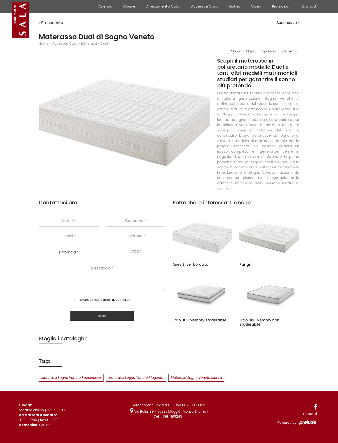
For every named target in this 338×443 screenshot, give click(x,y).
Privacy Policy (120, 300)
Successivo (288, 22)
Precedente (51, 22)
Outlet (234, 6)
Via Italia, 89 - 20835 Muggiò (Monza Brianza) (169, 411)
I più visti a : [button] (290, 51)
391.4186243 (172, 416)
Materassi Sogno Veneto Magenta (135, 377)
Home (44, 43)
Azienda (105, 6)
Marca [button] (236, 51)
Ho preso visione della (104, 300)
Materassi (89, 43)
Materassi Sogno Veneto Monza (196, 377)
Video (256, 6)
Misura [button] (251, 51)
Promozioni (281, 6)
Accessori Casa (204, 6)
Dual (104, 43)
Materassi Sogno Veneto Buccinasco (71, 377)
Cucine (129, 6)
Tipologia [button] (268, 51)
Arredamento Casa (163, 6)
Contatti (309, 6)
